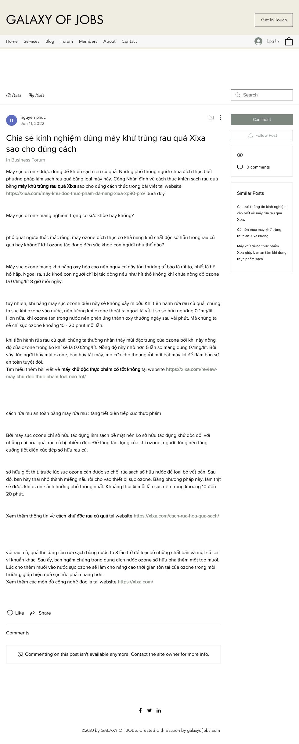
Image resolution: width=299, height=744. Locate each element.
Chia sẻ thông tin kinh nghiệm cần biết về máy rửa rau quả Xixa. (261, 213)
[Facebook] (140, 710)
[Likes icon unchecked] (10, 613)
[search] (262, 94)
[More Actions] (217, 118)
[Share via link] (40, 613)
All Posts (13, 95)
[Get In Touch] (274, 20)
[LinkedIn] (159, 710)
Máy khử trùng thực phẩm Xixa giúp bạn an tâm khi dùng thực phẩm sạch (261, 252)
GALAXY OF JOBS (54, 20)
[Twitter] (149, 710)
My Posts (37, 95)
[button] (289, 41)
